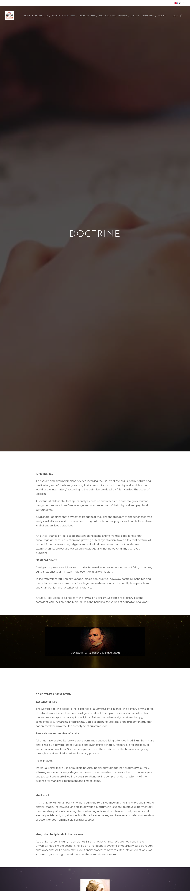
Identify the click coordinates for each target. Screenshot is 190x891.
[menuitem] (29, 15)
